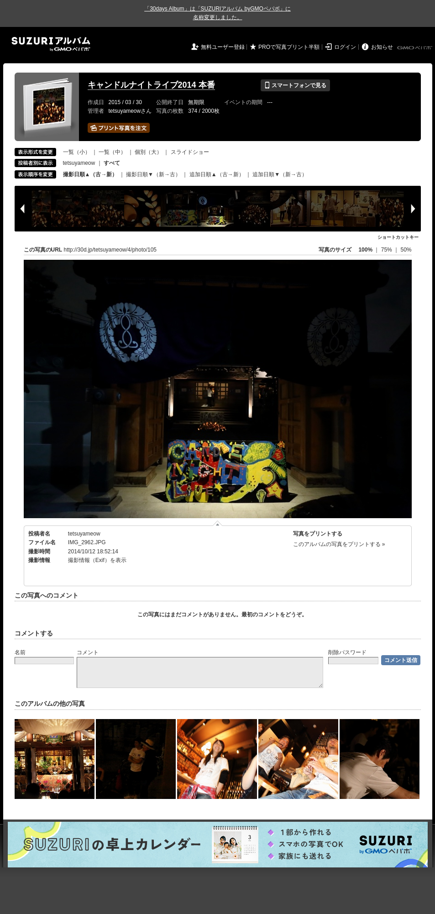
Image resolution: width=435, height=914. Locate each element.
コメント (88, 652)
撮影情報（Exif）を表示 (97, 560)
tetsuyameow (79, 163)
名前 (20, 652)
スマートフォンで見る (295, 85)
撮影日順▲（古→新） (90, 174)
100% (365, 250)
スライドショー (190, 152)
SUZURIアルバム (51, 44)
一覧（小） (76, 152)
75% (387, 250)
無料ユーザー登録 (223, 47)
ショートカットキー (398, 237)
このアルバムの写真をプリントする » (339, 544)
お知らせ (382, 47)
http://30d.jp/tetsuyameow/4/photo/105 (110, 250)
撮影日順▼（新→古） (153, 174)
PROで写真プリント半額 (289, 47)
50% (405, 250)
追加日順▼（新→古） (279, 174)
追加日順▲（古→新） (216, 174)
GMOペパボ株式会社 (415, 48)
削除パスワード (347, 652)
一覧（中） (112, 152)
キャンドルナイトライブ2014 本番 (151, 84)
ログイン (345, 47)
